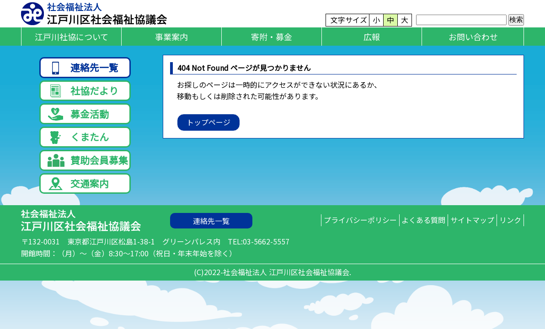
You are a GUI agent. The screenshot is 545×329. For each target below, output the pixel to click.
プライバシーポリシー (327, 229)
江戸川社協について (71, 36)
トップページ (208, 122)
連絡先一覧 (83, 67)
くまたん (78, 141)
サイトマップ (459, 229)
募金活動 (78, 117)
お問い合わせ (473, 36)
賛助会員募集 (88, 166)
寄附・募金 (271, 36)
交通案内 (78, 191)
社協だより (83, 92)
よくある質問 (400, 229)
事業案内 (171, 36)
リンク (506, 229)
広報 (371, 36)
